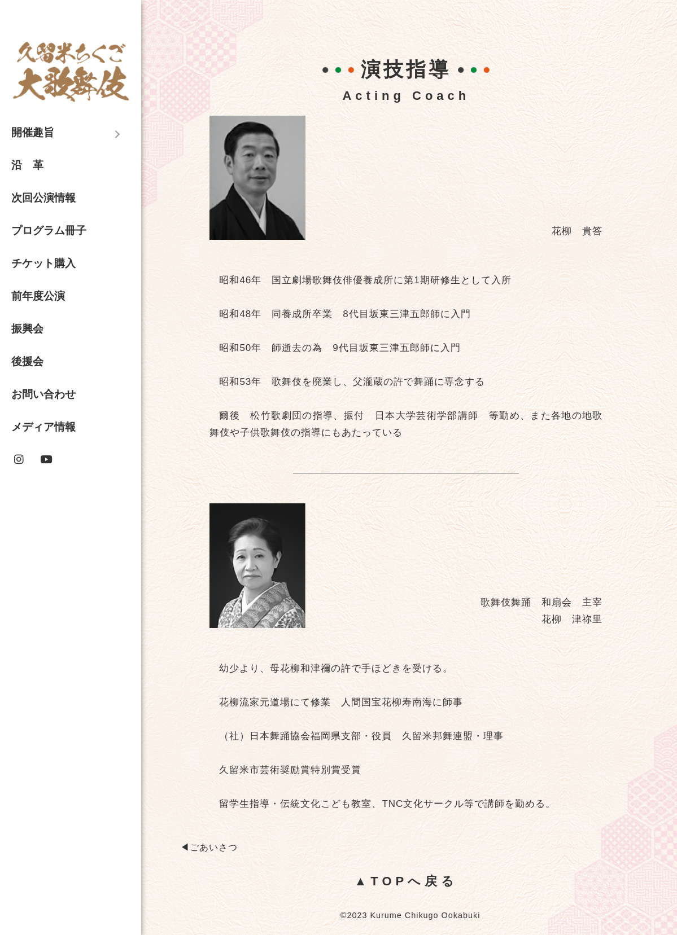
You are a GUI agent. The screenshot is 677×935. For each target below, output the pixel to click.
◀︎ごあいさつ (209, 847)
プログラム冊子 (48, 230)
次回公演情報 (43, 198)
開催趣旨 (32, 132)
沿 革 (27, 165)
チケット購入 (43, 263)
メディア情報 (43, 427)
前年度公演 (38, 296)
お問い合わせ (43, 394)
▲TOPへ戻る (406, 881)
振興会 (27, 329)
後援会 (27, 361)
